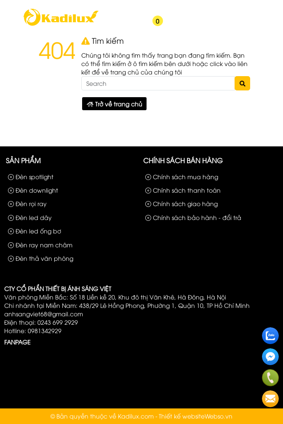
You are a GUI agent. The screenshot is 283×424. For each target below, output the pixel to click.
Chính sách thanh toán (183, 190)
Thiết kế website (182, 416)
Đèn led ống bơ (34, 231)
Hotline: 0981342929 (32, 330)
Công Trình (235, 7)
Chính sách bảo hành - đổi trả (193, 217)
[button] (126, 26)
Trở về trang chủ (114, 104)
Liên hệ (265, 7)
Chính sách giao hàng (181, 203)
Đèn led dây (30, 217)
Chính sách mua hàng (181, 176)
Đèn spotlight (30, 176)
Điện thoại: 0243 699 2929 (41, 322)
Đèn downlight (33, 190)
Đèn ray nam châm (40, 245)
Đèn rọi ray (27, 203)
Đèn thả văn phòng (40, 258)
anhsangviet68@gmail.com (43, 314)
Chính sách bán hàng (183, 160)
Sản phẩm (200, 7)
